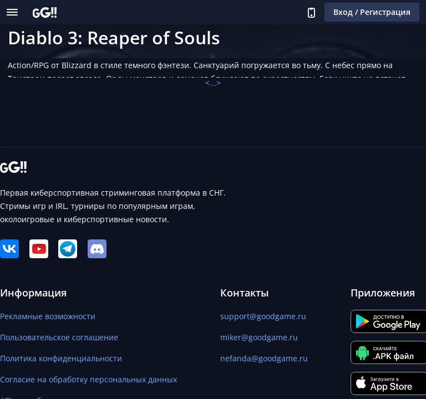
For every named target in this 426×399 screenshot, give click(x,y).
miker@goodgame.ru (259, 337)
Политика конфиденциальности (61, 358)
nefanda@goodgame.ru (264, 358)
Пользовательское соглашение (59, 337)
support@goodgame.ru (263, 316)
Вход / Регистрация (371, 12)
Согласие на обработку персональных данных (88, 379)
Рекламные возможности (47, 316)
